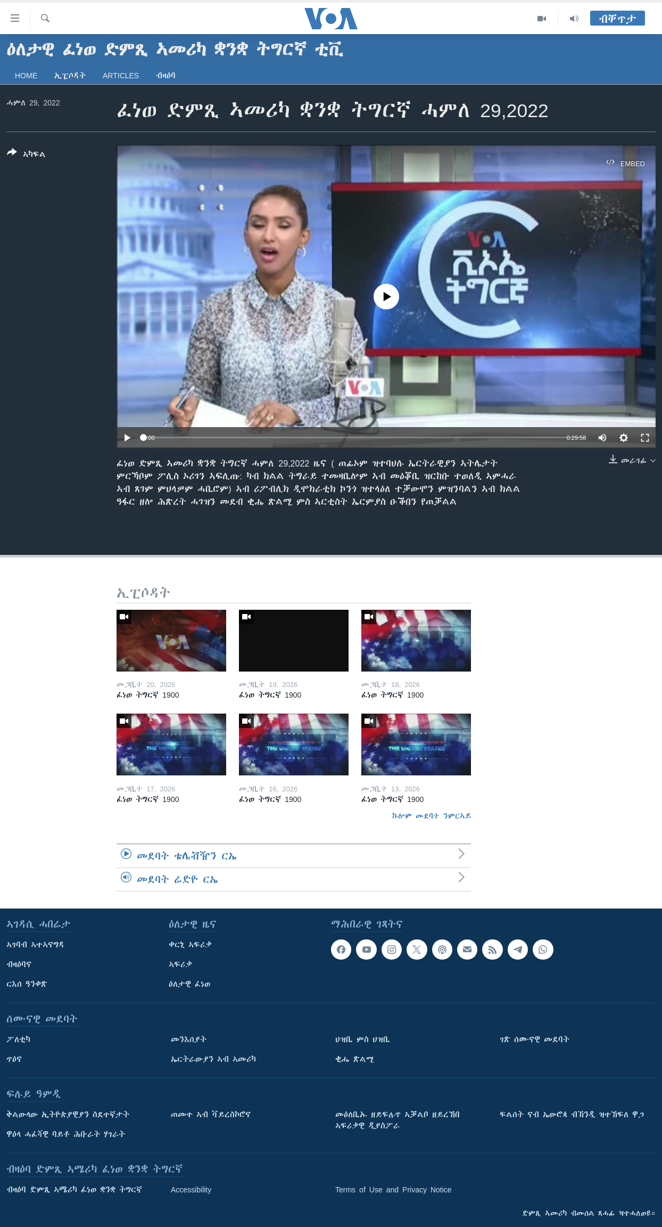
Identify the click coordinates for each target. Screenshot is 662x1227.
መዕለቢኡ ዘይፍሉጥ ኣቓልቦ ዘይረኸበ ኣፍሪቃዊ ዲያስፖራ (397, 1120)
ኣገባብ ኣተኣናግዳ (35, 945)
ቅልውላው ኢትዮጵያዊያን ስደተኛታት (67, 1114)
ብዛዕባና (18, 964)
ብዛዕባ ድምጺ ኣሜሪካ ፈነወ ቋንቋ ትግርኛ (74, 1190)
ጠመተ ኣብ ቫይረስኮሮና (211, 1114)
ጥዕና (14, 1059)
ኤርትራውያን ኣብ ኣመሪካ (213, 1059)
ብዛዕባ (166, 75)
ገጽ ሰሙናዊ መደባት (534, 1039)
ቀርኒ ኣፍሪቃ (190, 945)
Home (26, 75)
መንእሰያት (188, 1039)
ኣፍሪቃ (180, 964)
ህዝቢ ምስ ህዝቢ (362, 1039)
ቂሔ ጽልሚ (354, 1059)
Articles (121, 75)
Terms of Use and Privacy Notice (393, 1190)
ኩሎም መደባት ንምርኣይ (431, 816)
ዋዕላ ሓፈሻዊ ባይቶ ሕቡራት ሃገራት (65, 1134)
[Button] (26, 155)
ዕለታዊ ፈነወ (189, 984)
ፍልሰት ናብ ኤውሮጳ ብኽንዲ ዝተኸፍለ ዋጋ (572, 1114)
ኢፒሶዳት (70, 75)
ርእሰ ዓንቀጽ (26, 984)
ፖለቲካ (18, 1039)
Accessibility (191, 1190)
